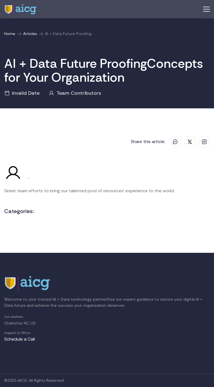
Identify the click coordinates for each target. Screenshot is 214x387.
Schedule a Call (19, 339)
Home (9, 33)
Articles (30, 33)
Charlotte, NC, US (20, 323)
